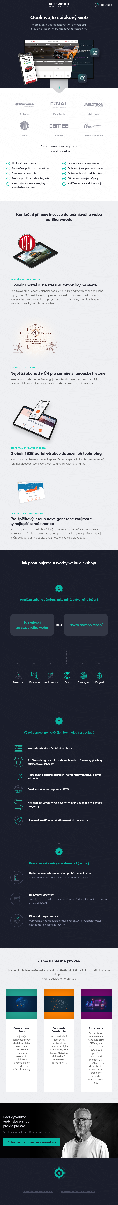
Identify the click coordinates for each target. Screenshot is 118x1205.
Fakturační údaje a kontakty (78, 1191)
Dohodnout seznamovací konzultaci (32, 1142)
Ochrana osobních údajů (38, 1191)
